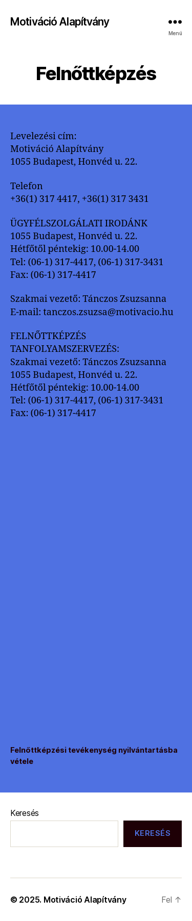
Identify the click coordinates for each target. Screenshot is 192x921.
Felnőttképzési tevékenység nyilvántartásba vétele (94, 755)
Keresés (24, 813)
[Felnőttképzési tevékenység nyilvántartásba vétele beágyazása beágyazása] (96, 584)
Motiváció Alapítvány (60, 21)
